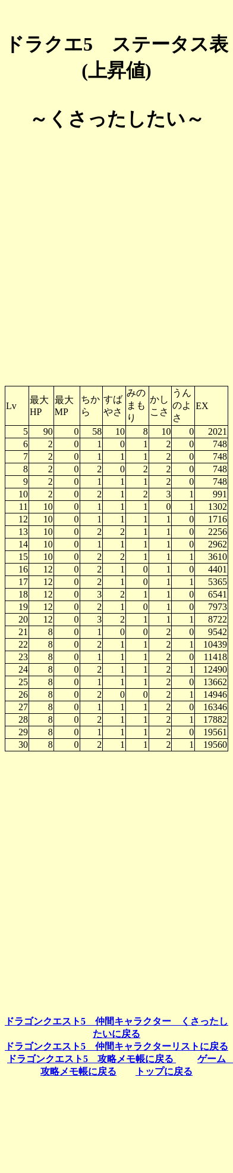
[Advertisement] (114, 254)
